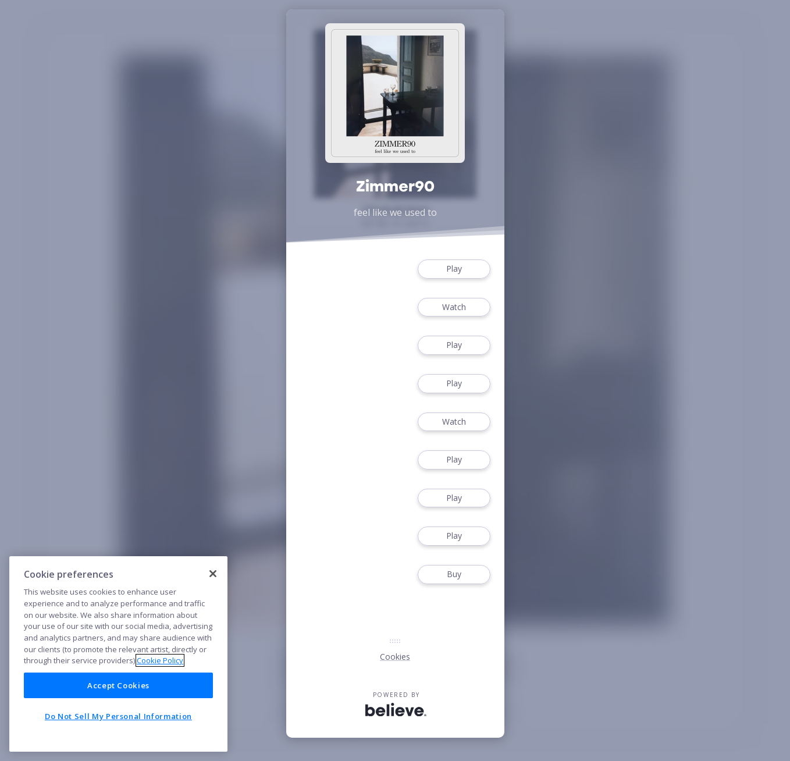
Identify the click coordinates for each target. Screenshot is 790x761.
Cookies (395, 656)
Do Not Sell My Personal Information (118, 716)
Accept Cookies (118, 685)
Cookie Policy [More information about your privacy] (160, 660)
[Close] (213, 573)
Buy (453, 575)
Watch (453, 307)
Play (453, 269)
